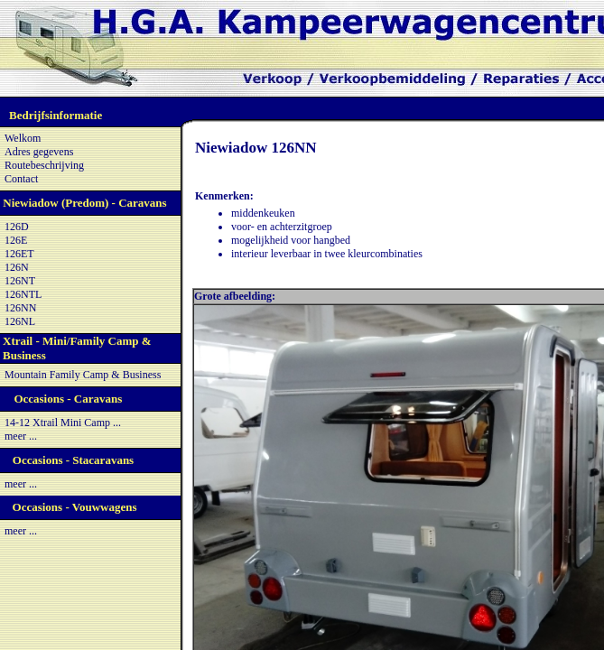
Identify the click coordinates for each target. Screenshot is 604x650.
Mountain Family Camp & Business (83, 374)
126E (16, 240)
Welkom (23, 138)
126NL (20, 321)
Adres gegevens (39, 151)
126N (17, 267)
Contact (21, 178)
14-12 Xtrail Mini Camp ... (63, 422)
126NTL (23, 294)
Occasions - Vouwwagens (75, 507)
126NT (20, 280)
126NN (20, 308)
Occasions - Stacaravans (73, 460)
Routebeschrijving (44, 165)
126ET (19, 253)
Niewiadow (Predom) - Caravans (84, 202)
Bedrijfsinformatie (55, 115)
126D (17, 226)
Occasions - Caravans (68, 398)
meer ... (21, 436)
